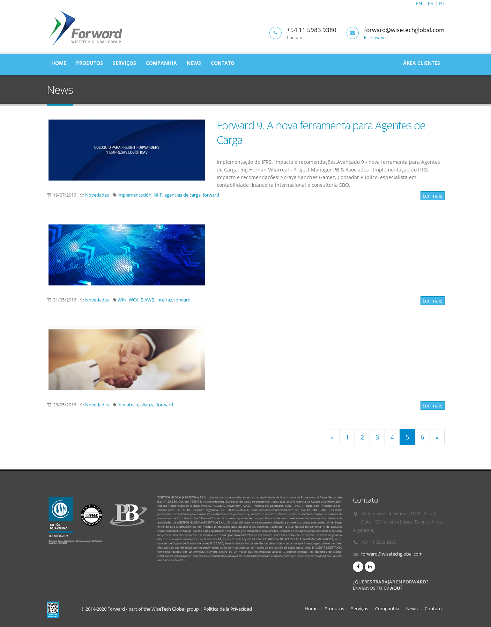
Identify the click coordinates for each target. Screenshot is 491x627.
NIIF (158, 195)
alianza (147, 405)
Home (58, 63)
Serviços (124, 63)
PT (442, 3)
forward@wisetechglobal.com (392, 554)
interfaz (164, 300)
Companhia (161, 63)
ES (430, 3)
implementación (134, 195)
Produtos (89, 63)
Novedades (97, 195)
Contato (223, 63)
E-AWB (147, 300)
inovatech (128, 405)
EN (419, 3)
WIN (122, 300)
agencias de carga (182, 195)
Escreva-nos (376, 37)
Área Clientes (421, 63)
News (194, 63)
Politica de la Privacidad (227, 609)
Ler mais (432, 195)
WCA (134, 300)
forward (211, 195)
